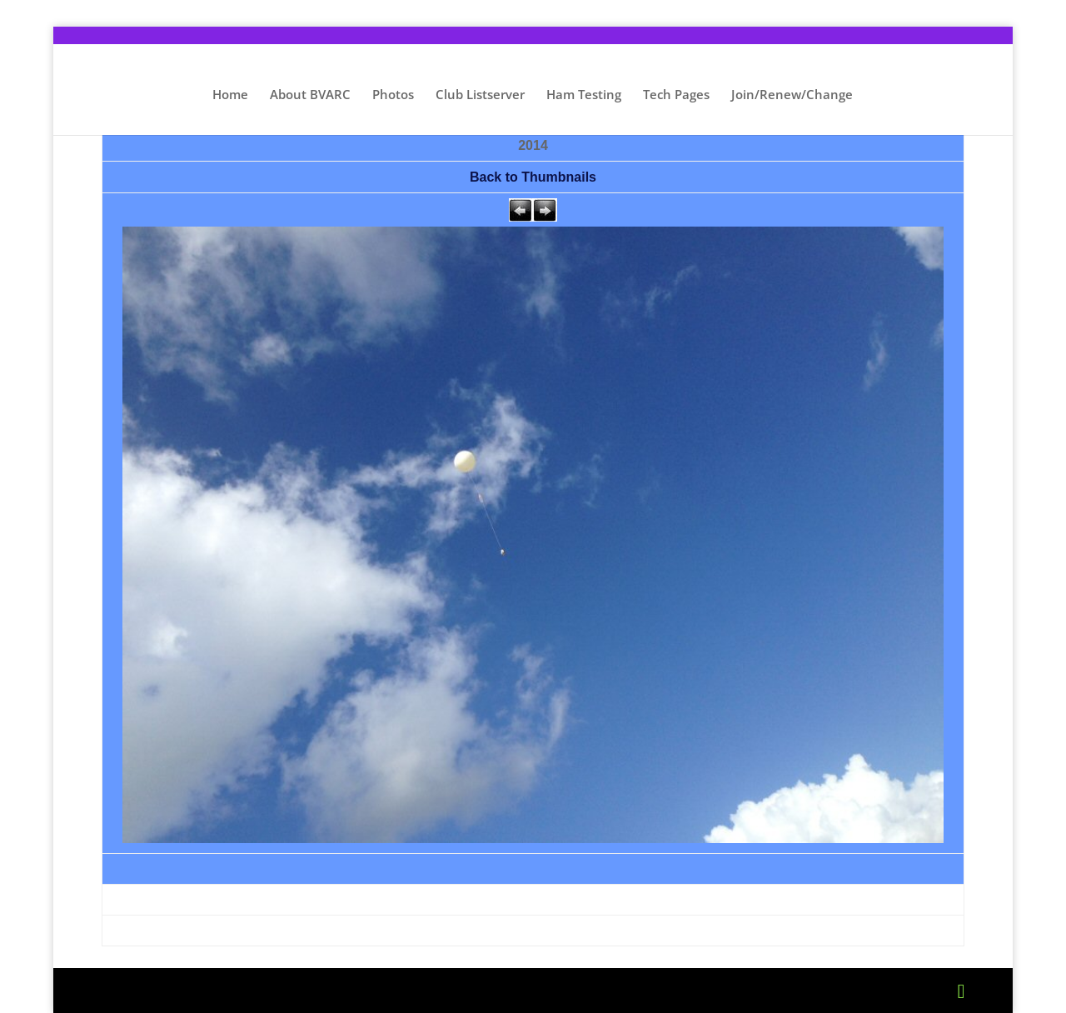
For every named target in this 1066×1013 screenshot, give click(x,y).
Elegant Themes (234, 990)
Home (230, 95)
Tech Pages (676, 95)
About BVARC (310, 95)
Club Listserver (480, 95)
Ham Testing (583, 95)
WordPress (414, 990)
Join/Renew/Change (792, 95)
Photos (393, 95)
